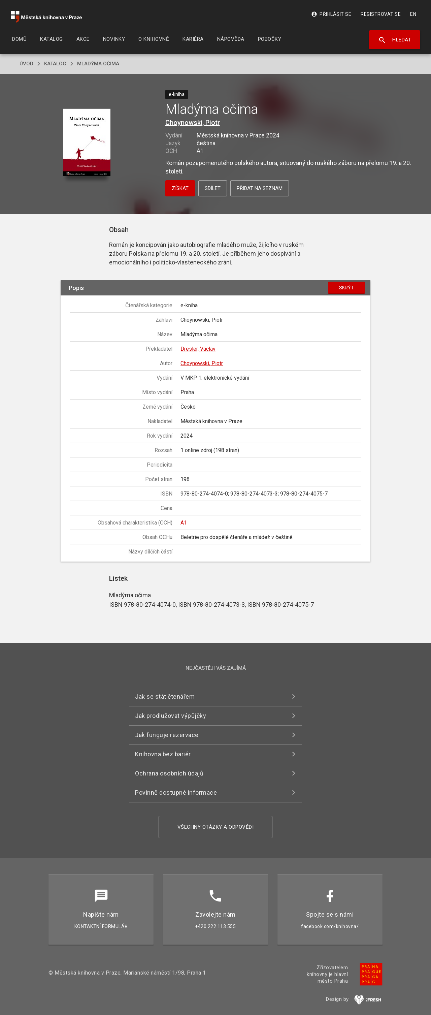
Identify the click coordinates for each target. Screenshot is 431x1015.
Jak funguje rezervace (167, 734)
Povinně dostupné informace (176, 792)
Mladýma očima (98, 64)
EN (413, 14)
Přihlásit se (331, 14)
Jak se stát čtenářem (165, 696)
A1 (183, 522)
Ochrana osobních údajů (169, 773)
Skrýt (346, 287)
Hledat (394, 40)
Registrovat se (381, 14)
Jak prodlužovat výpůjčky (170, 715)
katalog (55, 64)
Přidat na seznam (260, 188)
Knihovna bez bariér (163, 754)
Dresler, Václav (198, 349)
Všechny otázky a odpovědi (215, 827)
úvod (26, 64)
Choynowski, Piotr (192, 123)
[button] (87, 143)
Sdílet (213, 188)
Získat (180, 188)
